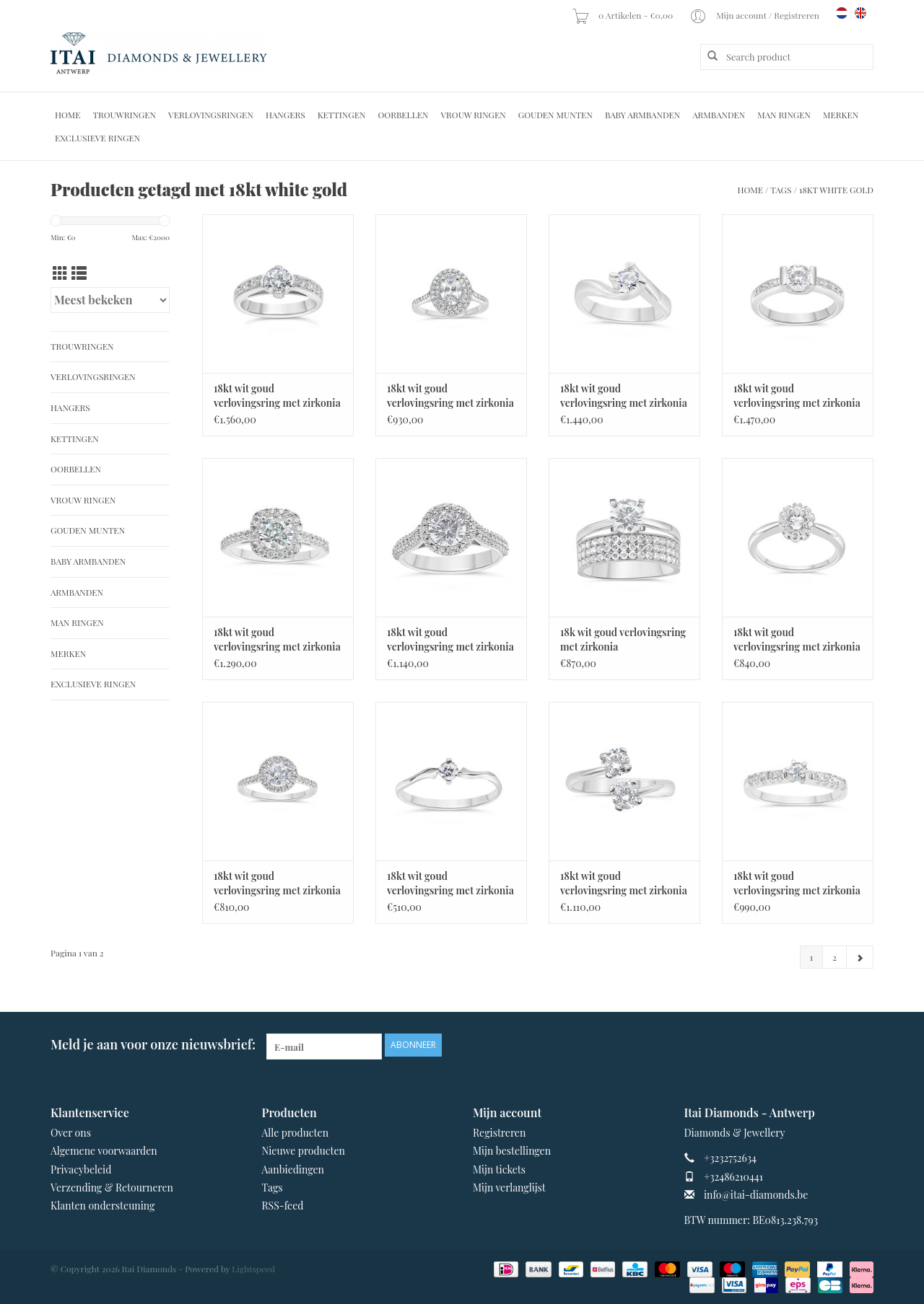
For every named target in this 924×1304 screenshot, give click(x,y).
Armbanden (718, 114)
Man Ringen (784, 114)
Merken (840, 114)
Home (68, 114)
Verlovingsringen (210, 114)
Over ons (71, 1133)
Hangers (285, 114)
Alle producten (295, 1133)
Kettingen (342, 114)
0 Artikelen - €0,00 (623, 15)
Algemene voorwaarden (104, 1151)
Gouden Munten (555, 114)
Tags (780, 189)
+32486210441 (733, 1177)
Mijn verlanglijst (509, 1187)
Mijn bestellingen (512, 1151)
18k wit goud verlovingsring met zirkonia (623, 639)
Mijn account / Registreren (755, 15)
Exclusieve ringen (97, 138)
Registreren (499, 1133)
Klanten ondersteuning (102, 1205)
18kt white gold (836, 189)
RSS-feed (283, 1205)
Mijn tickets (499, 1169)
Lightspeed (253, 1268)
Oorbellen (403, 114)
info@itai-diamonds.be (756, 1195)
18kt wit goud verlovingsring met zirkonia (277, 396)
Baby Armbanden (642, 114)
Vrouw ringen (473, 114)
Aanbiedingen (293, 1169)
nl (841, 13)
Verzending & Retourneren (112, 1187)
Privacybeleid (81, 1169)
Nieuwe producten (303, 1151)
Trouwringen (125, 114)
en (860, 13)
